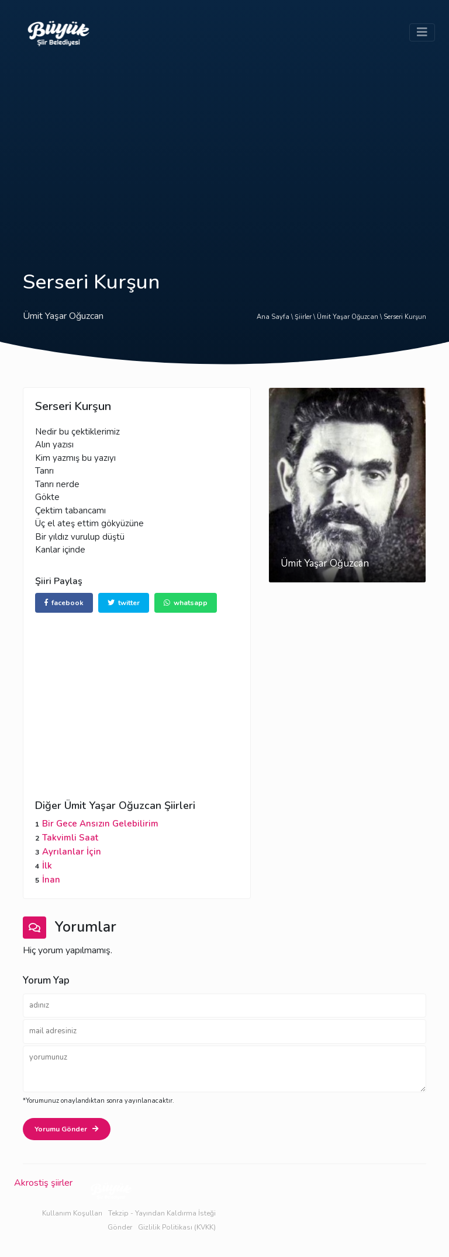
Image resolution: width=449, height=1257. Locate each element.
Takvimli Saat (70, 837)
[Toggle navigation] (422, 32)
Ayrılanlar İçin (71, 851)
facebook (64, 602)
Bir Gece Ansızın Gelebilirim (100, 823)
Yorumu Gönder (66, 1129)
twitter (124, 602)
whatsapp (186, 602)
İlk (47, 865)
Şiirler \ (306, 316)
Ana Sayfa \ (276, 316)
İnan (51, 880)
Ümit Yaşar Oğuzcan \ (350, 316)
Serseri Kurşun (405, 316)
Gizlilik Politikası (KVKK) (177, 1227)
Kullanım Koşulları (72, 1213)
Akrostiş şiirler (43, 1182)
